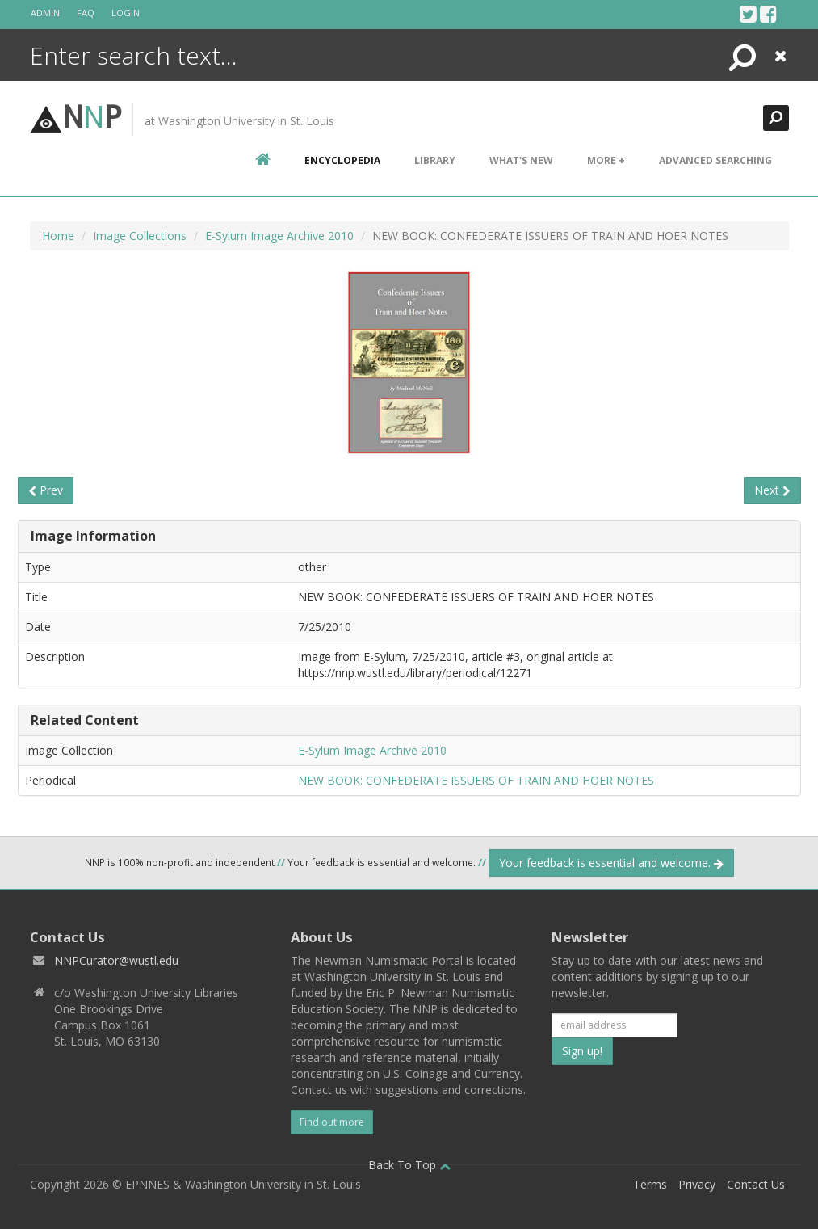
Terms (650, 1184)
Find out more (332, 1122)
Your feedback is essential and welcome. (611, 862)
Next (772, 490)
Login (125, 12)
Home (58, 235)
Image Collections (140, 235)
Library (434, 160)
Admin (45, 12)
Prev (45, 490)
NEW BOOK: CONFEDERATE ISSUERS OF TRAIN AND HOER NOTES (476, 780)
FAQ (85, 12)
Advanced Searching (715, 160)
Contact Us (756, 1184)
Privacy (696, 1184)
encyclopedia (342, 160)
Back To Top (409, 1164)
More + (606, 160)
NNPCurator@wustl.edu (116, 960)
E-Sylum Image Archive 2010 (279, 235)
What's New (521, 160)
